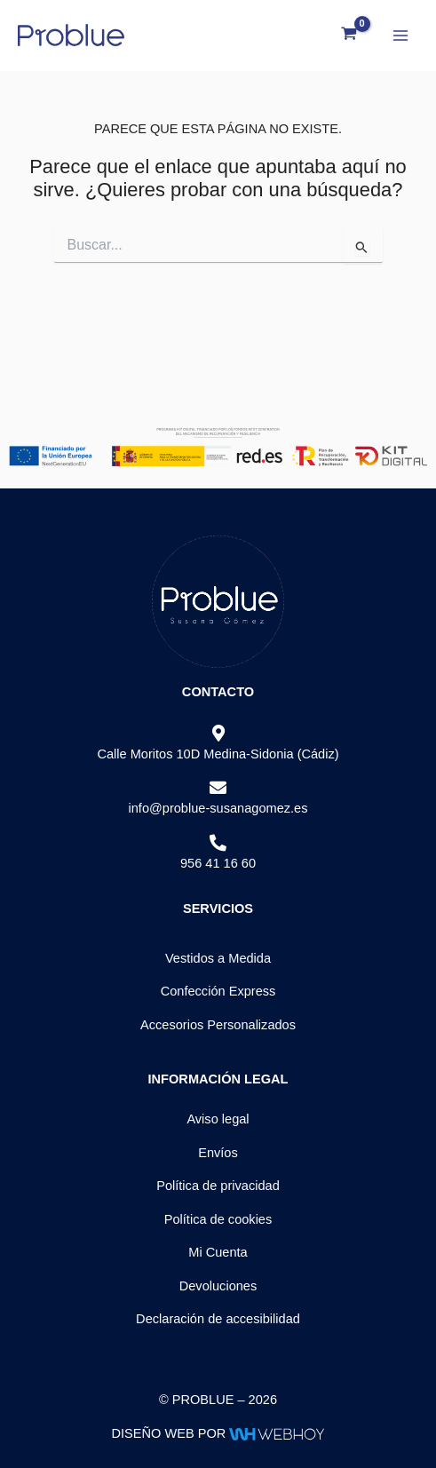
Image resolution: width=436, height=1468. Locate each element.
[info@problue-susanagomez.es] (218, 788)
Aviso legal (217, 1119)
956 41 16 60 (218, 863)
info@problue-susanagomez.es (217, 808)
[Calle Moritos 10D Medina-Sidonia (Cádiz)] (218, 734)
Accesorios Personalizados (218, 1025)
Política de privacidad (218, 1185)
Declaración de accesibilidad (218, 1319)
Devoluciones (218, 1286)
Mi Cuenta (217, 1252)
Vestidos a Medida (218, 958)
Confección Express (218, 991)
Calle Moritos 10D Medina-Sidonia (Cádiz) (217, 754)
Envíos (218, 1153)
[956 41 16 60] (218, 843)
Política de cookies (218, 1219)
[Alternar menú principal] (400, 34)
